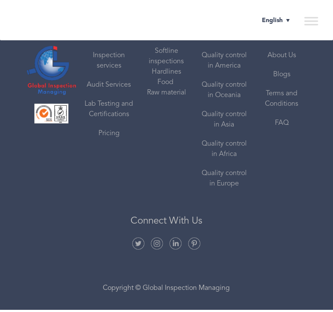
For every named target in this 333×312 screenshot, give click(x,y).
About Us (282, 55)
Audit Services (109, 84)
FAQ (282, 123)
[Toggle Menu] (311, 20)
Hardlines (166, 71)
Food (166, 82)
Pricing (109, 133)
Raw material (166, 92)
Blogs (282, 74)
